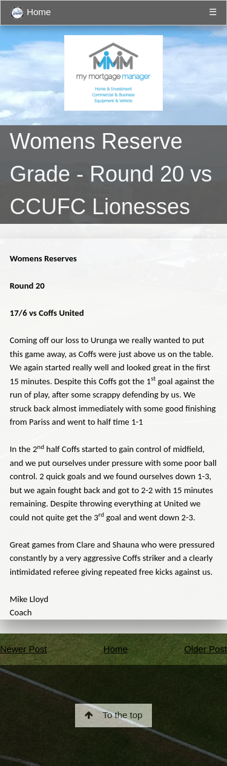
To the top (114, 715)
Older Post (205, 649)
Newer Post (23, 649)
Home (30, 13)
